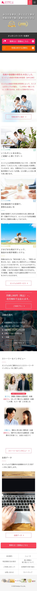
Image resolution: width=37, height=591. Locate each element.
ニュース (28, 556)
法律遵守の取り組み (27, 567)
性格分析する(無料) (19, 47)
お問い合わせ (9, 572)
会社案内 (9, 556)
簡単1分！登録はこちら (19, 41)
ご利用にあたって (9, 567)
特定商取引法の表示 (9, 561)
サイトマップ (27, 572)
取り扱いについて (28, 561)
